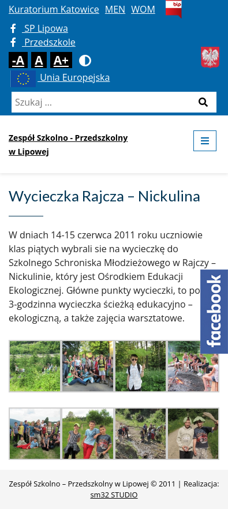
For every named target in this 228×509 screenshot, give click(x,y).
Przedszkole (43, 42)
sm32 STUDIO (113, 494)
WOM (143, 9)
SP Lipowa (39, 28)
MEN (115, 9)
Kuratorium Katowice (54, 9)
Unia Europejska (59, 77)
